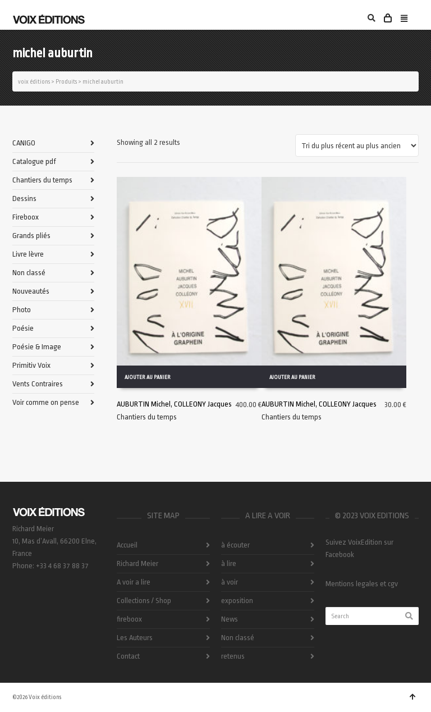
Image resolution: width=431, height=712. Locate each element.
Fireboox (25, 217)
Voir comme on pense (45, 402)
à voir (229, 582)
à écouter (235, 545)
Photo (21, 309)
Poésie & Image (36, 347)
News (229, 619)
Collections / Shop (144, 600)
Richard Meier (137, 563)
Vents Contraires (37, 384)
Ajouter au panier (148, 377)
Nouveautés (30, 291)
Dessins (24, 198)
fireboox (129, 619)
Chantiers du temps (147, 416)
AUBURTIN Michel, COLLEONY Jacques (174, 403)
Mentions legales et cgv (361, 583)
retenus (233, 656)
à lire (228, 563)
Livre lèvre (28, 254)
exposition (237, 600)
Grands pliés (31, 235)
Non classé (28, 272)
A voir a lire (133, 582)
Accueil (127, 545)
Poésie (23, 328)
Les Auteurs (135, 637)
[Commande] (357, 145)
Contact (128, 656)
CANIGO (23, 143)
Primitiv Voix (31, 365)
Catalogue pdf (34, 161)
